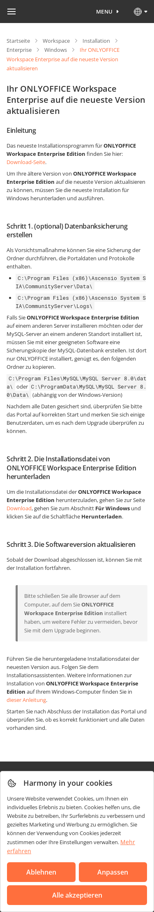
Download (19, 508)
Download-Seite (26, 162)
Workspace (56, 40)
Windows (55, 49)
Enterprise (19, 49)
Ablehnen (41, 872)
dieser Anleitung (26, 700)
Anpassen (112, 872)
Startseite (18, 40)
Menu (104, 11)
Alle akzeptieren (77, 895)
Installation (96, 40)
